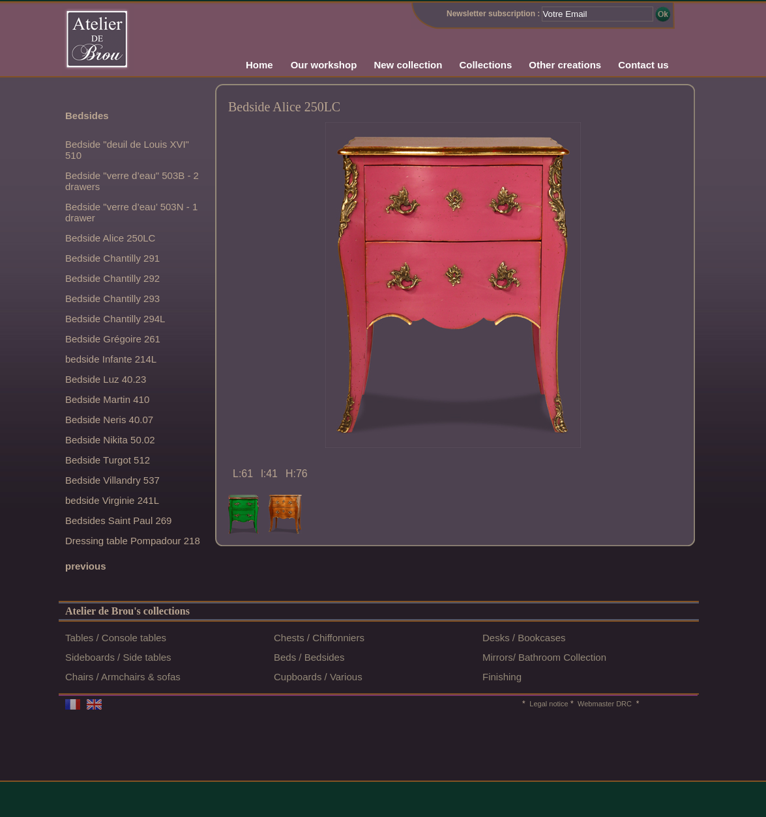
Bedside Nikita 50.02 (110, 439)
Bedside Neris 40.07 (109, 419)
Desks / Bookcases (524, 637)
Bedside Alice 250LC (110, 237)
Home (259, 64)
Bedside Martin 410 (107, 399)
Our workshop (324, 64)
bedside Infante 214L (110, 359)
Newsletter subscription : (493, 13)
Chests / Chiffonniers (319, 637)
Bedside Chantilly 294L (115, 318)
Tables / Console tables (115, 637)
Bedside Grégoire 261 (112, 338)
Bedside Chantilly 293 (112, 298)
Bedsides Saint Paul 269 (118, 520)
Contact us (643, 64)
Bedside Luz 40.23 (105, 379)
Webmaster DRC (604, 704)
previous (85, 566)
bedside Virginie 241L (112, 500)
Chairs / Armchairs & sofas (123, 676)
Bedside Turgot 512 (107, 459)
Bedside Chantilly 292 (112, 278)
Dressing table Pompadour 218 (132, 540)
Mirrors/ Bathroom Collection (544, 657)
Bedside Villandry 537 (112, 480)
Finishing (502, 676)
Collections (485, 64)
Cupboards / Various (318, 676)
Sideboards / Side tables (118, 657)
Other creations (565, 64)
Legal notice (548, 704)
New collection (408, 64)
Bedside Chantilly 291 (112, 258)
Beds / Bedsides (309, 657)
